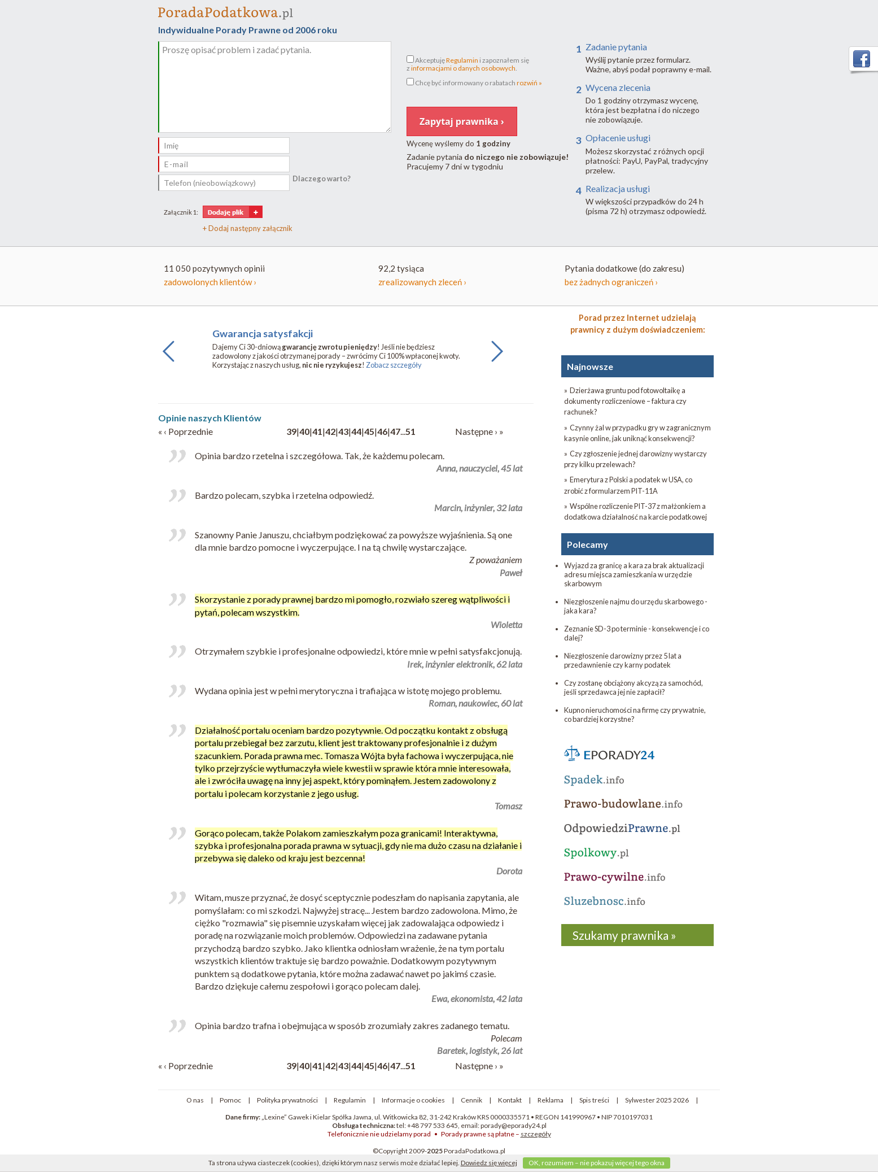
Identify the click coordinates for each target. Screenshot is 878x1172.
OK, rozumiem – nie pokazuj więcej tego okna (596, 1162)
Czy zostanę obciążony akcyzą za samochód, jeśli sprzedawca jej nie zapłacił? (633, 687)
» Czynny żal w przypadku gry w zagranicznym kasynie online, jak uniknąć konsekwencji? (637, 433)
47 (395, 431)
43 (343, 431)
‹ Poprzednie (188, 431)
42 (330, 431)
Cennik (471, 1100)
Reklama (551, 1100)
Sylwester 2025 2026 (657, 1100)
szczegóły (536, 1134)
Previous (169, 362)
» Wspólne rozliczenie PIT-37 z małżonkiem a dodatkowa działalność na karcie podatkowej (635, 511)
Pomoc (230, 1100)
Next (494, 362)
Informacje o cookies (413, 1100)
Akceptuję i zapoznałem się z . (468, 63)
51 (410, 431)
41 (317, 431)
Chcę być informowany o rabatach (474, 82)
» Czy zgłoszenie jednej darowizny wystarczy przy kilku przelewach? (635, 459)
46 (382, 431)
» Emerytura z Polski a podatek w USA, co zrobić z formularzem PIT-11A (628, 485)
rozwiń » (529, 83)
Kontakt (510, 1100)
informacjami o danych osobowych (463, 68)
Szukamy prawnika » (624, 935)
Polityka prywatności (287, 1100)
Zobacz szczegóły (394, 364)
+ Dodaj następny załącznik (247, 228)
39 (291, 431)
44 (356, 431)
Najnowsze (590, 366)
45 (369, 431)
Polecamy (587, 544)
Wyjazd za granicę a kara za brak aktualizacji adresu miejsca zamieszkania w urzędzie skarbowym (634, 574)
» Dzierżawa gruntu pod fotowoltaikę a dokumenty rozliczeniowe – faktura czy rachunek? (625, 401)
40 (304, 431)
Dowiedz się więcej (489, 1162)
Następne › (477, 431)
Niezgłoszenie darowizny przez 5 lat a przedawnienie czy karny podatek (623, 660)
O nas (195, 1100)
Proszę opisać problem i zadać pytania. (274, 87)
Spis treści (594, 1100)
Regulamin (462, 60)
